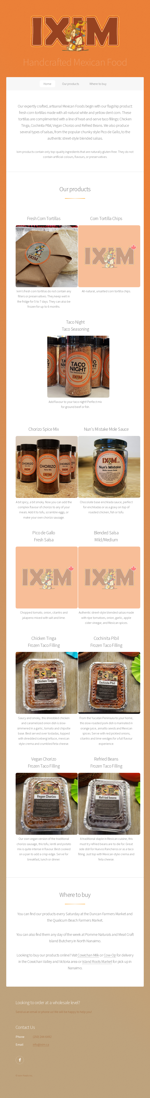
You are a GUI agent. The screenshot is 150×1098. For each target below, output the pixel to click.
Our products (70, 84)
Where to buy (97, 84)
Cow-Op (110, 955)
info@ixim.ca (41, 1044)
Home (47, 84)
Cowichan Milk (88, 955)
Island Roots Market (97, 961)
